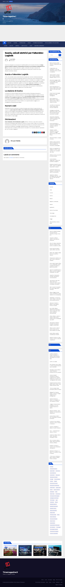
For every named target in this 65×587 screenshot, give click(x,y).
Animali (17, 45)
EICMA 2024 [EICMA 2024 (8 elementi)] (52, 487)
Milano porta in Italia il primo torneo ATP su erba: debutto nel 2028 (55, 329)
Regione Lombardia (39, 45)
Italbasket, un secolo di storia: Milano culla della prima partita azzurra (55, 299)
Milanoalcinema (54, 350)
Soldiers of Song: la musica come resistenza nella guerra (55, 447)
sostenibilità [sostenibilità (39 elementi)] (52, 523)
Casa (31, 45)
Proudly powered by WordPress (8, 582)
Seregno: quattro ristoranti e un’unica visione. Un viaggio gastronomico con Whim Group (55, 132)
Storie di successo (38, 42)
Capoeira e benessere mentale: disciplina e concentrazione (54, 276)
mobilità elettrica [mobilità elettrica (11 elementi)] (53, 504)
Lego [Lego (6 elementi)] (56, 500)
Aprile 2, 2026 (38, 552)
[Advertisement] (32, 33)
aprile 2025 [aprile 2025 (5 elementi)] (52, 470)
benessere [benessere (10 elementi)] (58, 475)
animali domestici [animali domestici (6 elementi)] (53, 468)
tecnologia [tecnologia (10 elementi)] (58, 527)
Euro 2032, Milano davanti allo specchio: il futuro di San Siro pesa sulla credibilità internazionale (55, 311)
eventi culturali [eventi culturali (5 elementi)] (57, 489)
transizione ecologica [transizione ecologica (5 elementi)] (54, 531)
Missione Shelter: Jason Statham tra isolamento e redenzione (55, 412)
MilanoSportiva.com (55, 228)
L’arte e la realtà (53, 361)
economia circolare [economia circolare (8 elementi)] (53, 483)
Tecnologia (22, 42)
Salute (11, 45)
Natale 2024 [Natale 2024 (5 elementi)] (52, 512)
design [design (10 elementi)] (55, 481)
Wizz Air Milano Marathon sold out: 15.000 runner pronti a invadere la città (55, 244)
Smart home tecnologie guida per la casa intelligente (55, 94)
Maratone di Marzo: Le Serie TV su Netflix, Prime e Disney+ (55, 452)
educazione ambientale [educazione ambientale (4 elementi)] (54, 485)
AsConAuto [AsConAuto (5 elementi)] (58, 470)
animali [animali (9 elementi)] (51, 466)
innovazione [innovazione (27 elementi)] (58, 493)
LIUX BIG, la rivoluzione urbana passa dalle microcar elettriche (55, 106)
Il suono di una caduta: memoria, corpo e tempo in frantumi (55, 422)
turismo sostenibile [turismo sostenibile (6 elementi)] (54, 533)
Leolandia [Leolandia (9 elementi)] (52, 502)
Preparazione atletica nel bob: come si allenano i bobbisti (55, 259)
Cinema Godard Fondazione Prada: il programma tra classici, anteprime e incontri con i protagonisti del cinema (55, 378)
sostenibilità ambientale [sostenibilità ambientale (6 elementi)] (54, 525)
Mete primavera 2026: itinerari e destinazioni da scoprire (55, 64)
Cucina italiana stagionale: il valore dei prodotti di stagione (55, 160)
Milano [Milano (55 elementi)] (56, 502)
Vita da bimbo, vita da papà (52, 42)
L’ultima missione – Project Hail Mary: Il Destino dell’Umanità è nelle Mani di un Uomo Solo (55, 356)
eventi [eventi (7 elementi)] (51, 489)
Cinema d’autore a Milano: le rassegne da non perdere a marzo (55, 400)
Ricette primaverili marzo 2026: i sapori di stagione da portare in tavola (55, 165)
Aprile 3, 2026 (24, 552)
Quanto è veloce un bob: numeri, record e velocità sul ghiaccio (55, 338)
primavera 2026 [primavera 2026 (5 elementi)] (53, 514)
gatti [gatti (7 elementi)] (56, 491)
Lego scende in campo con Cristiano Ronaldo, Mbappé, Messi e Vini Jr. (55, 76)
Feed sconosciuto (54, 344)
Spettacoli (24, 45)
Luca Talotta (12, 59)
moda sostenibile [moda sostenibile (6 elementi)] (53, 510)
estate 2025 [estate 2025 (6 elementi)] (58, 487)
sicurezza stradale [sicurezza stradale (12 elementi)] (53, 518)
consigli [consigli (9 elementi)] (51, 479)
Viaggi (29, 42)
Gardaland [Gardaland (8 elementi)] (52, 491)
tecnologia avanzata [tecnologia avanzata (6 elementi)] (54, 529)
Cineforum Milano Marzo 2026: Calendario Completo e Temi (55, 436)
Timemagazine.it (10, 572)
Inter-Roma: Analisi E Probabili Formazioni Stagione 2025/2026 (54, 324)
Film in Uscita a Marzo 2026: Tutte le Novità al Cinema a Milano (55, 441)
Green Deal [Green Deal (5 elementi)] (52, 493)
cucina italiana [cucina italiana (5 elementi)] (57, 479)
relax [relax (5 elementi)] (58, 514)
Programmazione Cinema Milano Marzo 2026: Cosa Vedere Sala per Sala (55, 384)
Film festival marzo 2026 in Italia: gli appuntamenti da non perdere (55, 365)
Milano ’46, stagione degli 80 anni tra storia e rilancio (55, 254)
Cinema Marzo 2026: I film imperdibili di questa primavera (55, 417)
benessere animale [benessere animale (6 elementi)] (53, 477)
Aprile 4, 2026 (9, 552)
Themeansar (22, 582)
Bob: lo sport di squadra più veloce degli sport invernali (55, 288)
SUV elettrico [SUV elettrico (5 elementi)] (52, 527)
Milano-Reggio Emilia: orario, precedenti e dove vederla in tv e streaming (55, 293)
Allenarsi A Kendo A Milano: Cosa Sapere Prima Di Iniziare (54, 304)
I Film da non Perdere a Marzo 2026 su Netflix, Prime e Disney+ (55, 457)
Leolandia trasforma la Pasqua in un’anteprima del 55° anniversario (55, 171)
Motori (9, 42)
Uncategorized (53, 216)
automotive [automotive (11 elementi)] (52, 475)
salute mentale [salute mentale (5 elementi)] (53, 516)
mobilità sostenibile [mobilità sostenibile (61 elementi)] (54, 506)
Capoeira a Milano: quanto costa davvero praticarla (54, 239)
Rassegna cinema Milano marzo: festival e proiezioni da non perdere (55, 371)
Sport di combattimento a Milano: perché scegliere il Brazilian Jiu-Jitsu (55, 271)
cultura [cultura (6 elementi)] (51, 481)
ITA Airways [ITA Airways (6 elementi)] (52, 500)
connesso (11, 157)
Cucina (15, 42)
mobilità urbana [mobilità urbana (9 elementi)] (53, 508)
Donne (5, 45)
